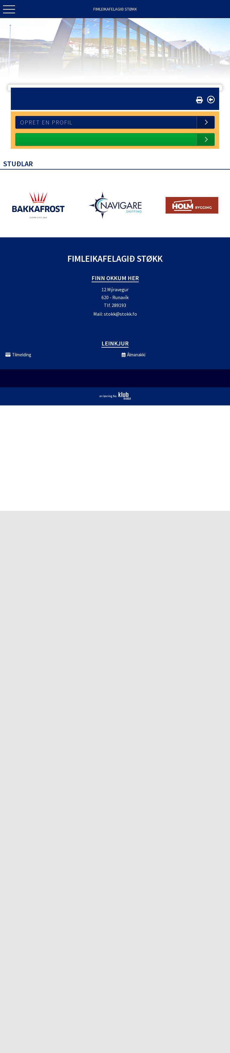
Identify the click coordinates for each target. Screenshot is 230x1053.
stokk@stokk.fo (120, 314)
